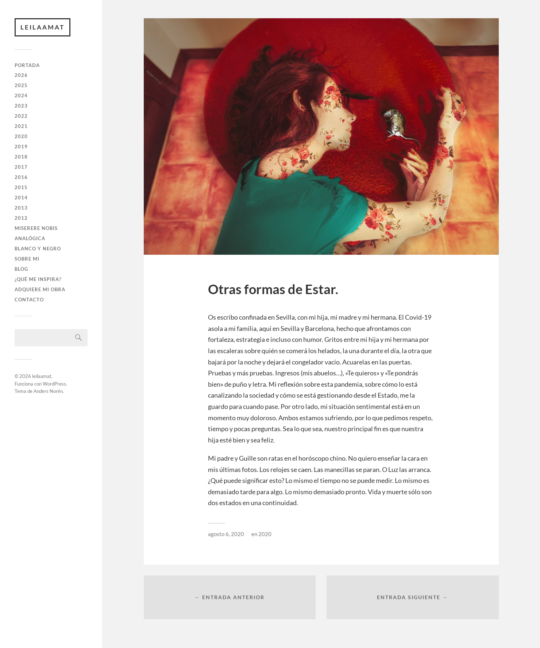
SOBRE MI (27, 259)
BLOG (21, 269)
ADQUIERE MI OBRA (40, 289)
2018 (21, 157)
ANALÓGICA (30, 238)
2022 (21, 116)
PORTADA (27, 65)
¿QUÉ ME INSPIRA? (38, 279)
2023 (21, 106)
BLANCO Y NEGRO (38, 248)
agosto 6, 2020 (226, 534)
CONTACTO (29, 299)
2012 (21, 218)
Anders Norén (48, 391)
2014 (21, 197)
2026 (21, 75)
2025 (21, 85)
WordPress (54, 384)
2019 (21, 146)
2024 (21, 95)
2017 (21, 167)
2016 (21, 177)
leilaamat (42, 27)
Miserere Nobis (36, 228)
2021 (21, 126)
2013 (21, 208)
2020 (21, 136)
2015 (21, 187)
